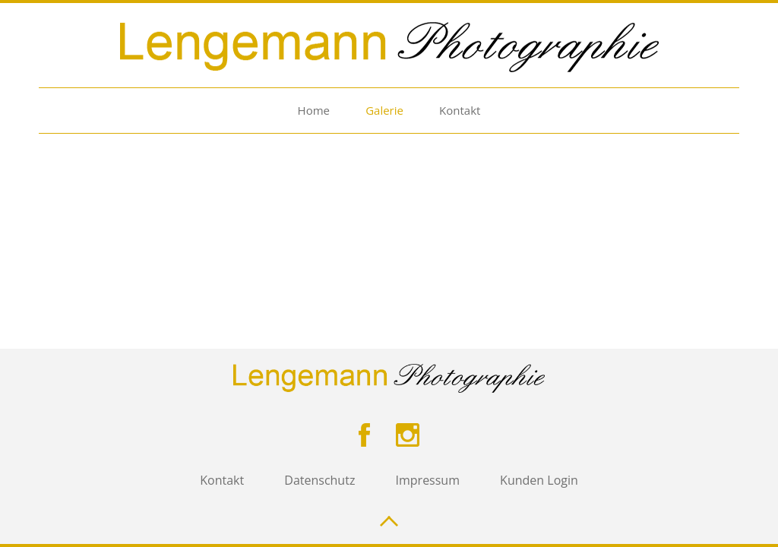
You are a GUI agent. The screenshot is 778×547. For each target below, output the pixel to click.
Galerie (384, 110)
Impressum (428, 480)
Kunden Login (539, 480)
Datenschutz (319, 480)
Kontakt (459, 110)
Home (314, 110)
